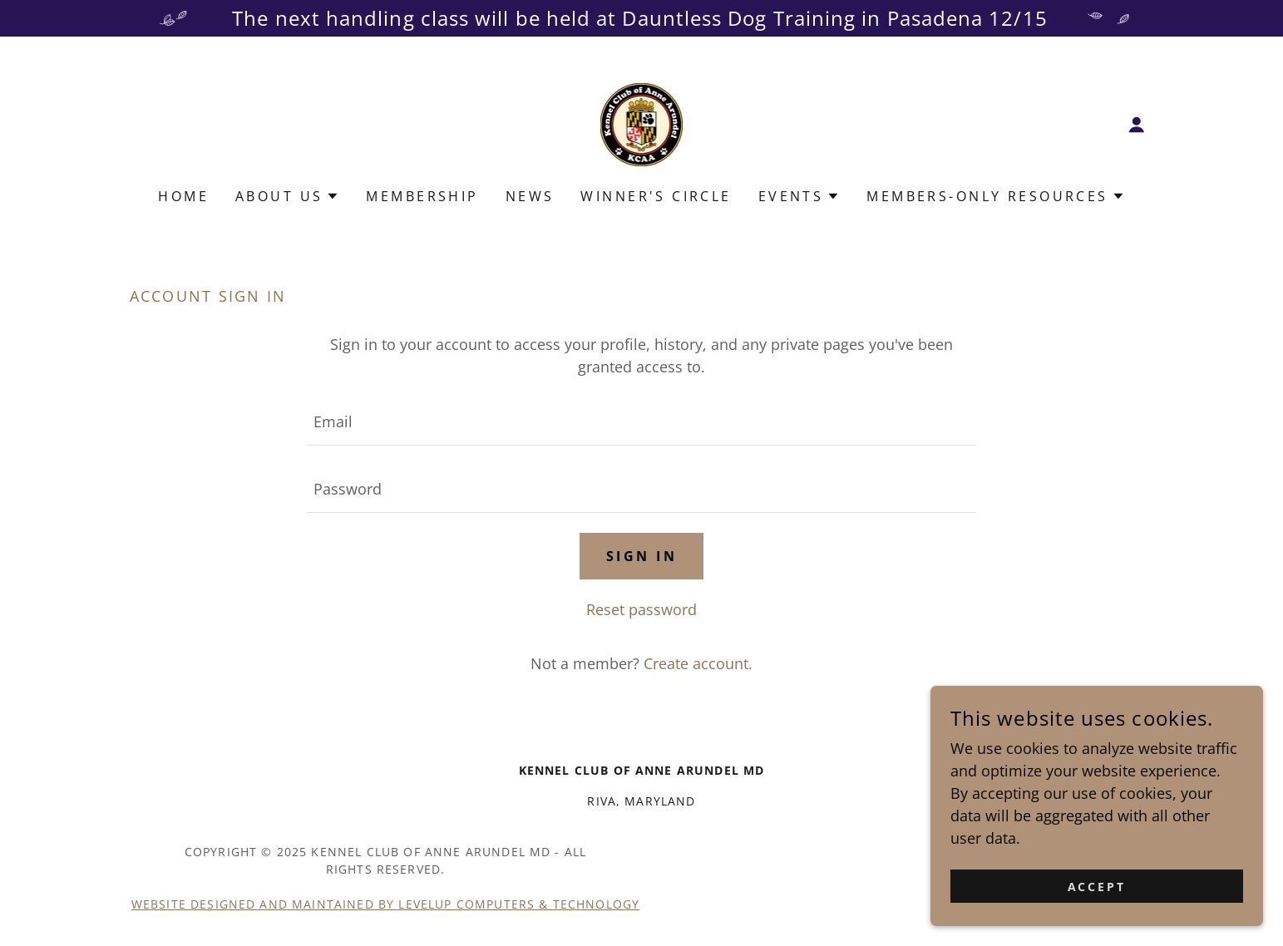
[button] (1136, 124)
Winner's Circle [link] (655, 196)
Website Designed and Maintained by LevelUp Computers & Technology (385, 904)
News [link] (530, 196)
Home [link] (183, 196)
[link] (641, 123)
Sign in (641, 556)
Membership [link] (422, 196)
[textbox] (641, 422)
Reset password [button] (641, 609)
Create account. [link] (698, 663)
